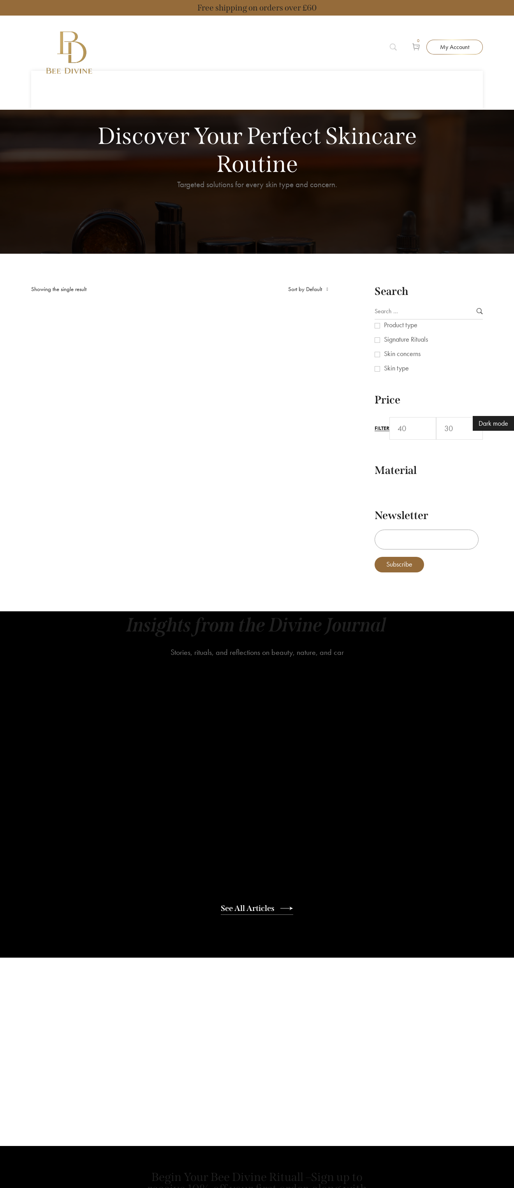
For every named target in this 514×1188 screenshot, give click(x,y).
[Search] (397, 35)
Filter (382, 404)
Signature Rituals (406, 315)
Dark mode (493, 423)
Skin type (396, 344)
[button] (454, 35)
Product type (400, 301)
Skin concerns (402, 329)
